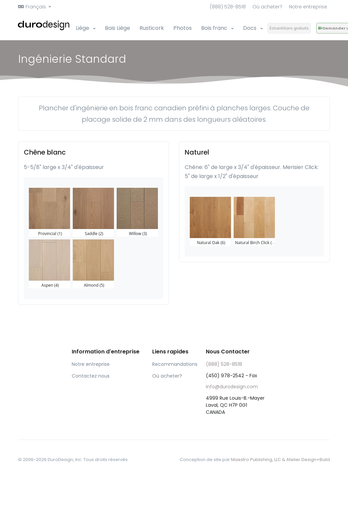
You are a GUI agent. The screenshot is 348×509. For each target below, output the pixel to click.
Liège (83, 28)
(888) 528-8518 (228, 6)
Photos (182, 28)
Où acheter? (267, 6)
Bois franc (215, 28)
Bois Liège (117, 28)
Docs (250, 28)
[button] (34, 6)
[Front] (44, 25)
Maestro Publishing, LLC (256, 459)
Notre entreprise (308, 6)
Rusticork (151, 28)
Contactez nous (91, 376)
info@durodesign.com (232, 386)
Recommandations (174, 364)
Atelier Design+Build (308, 459)
